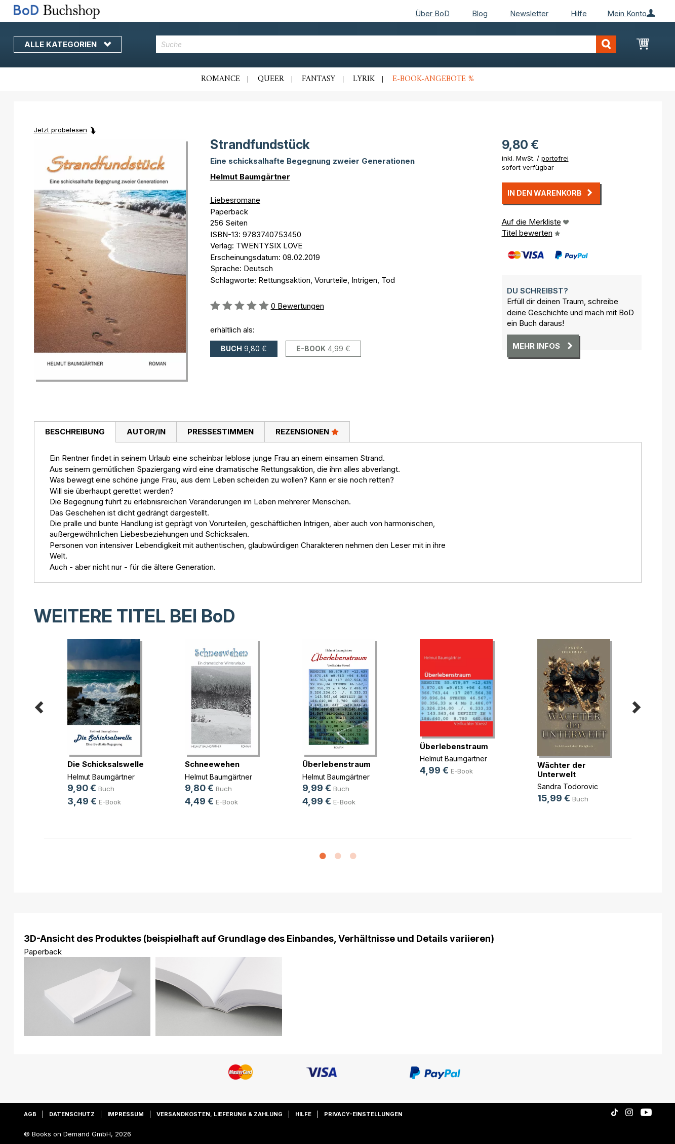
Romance (220, 79)
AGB (30, 1114)
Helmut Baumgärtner (250, 176)
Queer (271, 79)
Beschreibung (75, 431)
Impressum (125, 1114)
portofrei (555, 158)
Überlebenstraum (336, 764)
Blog (480, 13)
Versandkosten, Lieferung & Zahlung (219, 1114)
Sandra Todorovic (567, 786)
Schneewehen (212, 764)
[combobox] (386, 44)
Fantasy (318, 79)
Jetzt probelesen (60, 130)
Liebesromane (235, 200)
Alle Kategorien (67, 44)
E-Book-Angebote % (433, 79)
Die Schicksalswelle (105, 764)
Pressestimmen (220, 431)
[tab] (74, 432)
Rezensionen (307, 431)
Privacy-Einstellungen (363, 1114)
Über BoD (432, 13)
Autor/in (146, 431)
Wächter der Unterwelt (561, 769)
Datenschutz (72, 1114)
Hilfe (579, 13)
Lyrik (364, 79)
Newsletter (529, 13)
